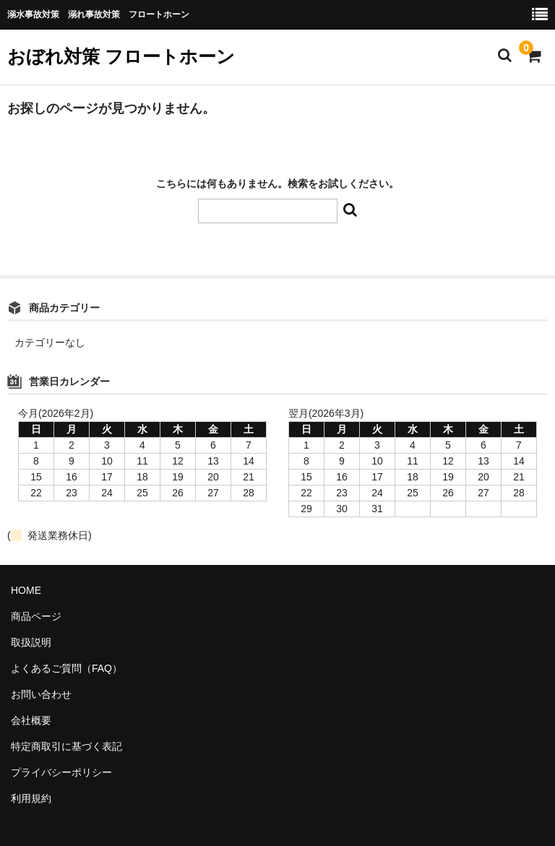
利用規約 (31, 798)
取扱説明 (31, 642)
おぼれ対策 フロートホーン (121, 56)
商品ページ (36, 616)
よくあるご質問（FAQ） (66, 668)
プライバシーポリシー (61, 772)
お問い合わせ (41, 694)
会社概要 (31, 720)
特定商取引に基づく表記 (66, 746)
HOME (26, 590)
